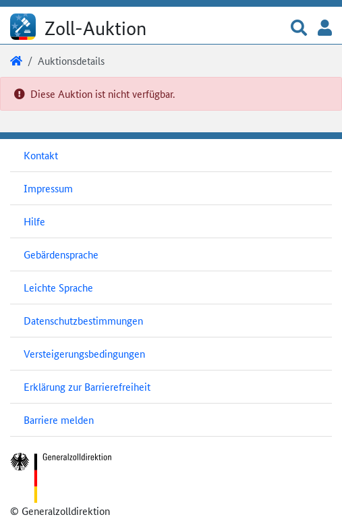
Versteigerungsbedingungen (84, 353)
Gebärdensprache (61, 254)
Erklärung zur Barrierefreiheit (87, 386)
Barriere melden (59, 419)
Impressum (48, 188)
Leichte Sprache (58, 287)
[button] (299, 29)
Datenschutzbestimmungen (83, 320)
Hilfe (34, 221)
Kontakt (41, 155)
